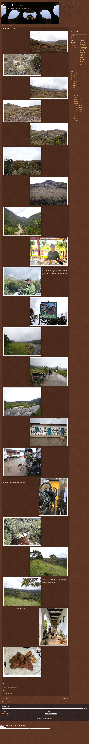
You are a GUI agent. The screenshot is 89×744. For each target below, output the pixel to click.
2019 (74, 90)
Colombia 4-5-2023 (78, 101)
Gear (72, 37)
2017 (74, 85)
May (75, 116)
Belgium (81, 42)
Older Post (66, 699)
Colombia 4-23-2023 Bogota (80, 111)
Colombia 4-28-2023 (78, 114)
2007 (74, 73)
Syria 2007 (73, 28)
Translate (54, 715)
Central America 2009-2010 (83, 48)
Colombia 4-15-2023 (78, 107)
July (75, 120)
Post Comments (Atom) (13, 701)
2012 (74, 79)
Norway (81, 61)
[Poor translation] (4, 727)
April (75, 97)
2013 (74, 81)
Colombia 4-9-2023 (78, 103)
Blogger (51, 718)
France (81, 57)
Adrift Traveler (12, 5)
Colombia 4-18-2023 (78, 109)
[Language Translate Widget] (51, 713)
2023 (74, 94)
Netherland (82, 59)
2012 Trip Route (74, 33)
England (82, 52)
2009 (74, 75)
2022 (74, 92)
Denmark (82, 50)
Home (36, 699)
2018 (74, 87)
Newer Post (5, 699)
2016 (74, 83)
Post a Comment (8, 693)
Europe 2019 (83, 54)
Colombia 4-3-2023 (78, 99)
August (75, 122)
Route (72, 35)
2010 (74, 77)
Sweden (81, 66)
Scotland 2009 (83, 63)
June (75, 118)
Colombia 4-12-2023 (78, 105)
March (75, 95)
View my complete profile (7, 715)
